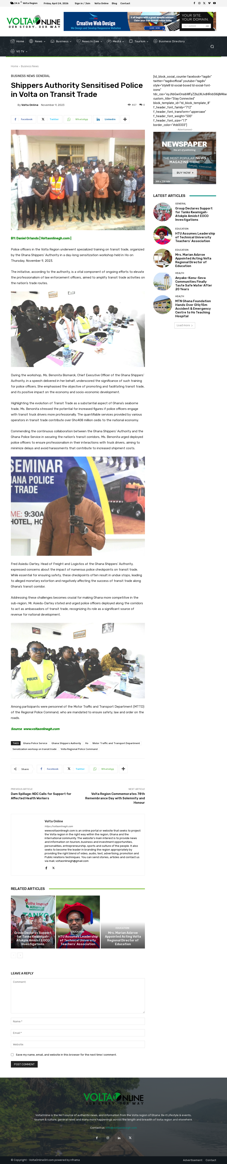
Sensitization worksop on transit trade (35, 749)
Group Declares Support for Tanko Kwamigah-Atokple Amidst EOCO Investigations (33, 938)
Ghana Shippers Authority (66, 743)
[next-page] (20, 955)
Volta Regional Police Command (79, 749)
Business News (30, 66)
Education (77, 932)
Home (14, 66)
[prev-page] (13, 955)
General (43, 76)
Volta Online (29, 105)
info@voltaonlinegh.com (121, 1127)
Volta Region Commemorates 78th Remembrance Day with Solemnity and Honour (115, 798)
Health (179, 273)
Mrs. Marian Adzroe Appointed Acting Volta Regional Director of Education (123, 938)
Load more (185, 325)
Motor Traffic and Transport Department (116, 743)
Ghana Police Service (35, 743)
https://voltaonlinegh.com (59, 826)
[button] (212, 46)
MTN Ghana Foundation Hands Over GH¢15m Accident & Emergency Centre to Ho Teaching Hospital (193, 308)
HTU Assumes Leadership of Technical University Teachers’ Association (78, 940)
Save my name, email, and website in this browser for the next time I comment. (66, 1054)
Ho (86, 743)
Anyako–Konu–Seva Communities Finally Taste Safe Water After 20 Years (193, 283)
